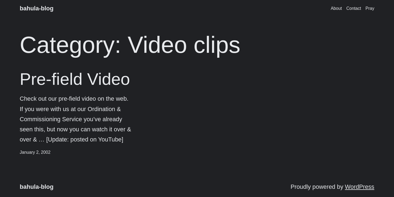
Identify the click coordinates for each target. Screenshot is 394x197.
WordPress (359, 186)
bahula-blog (37, 8)
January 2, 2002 (35, 152)
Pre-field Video (75, 79)
